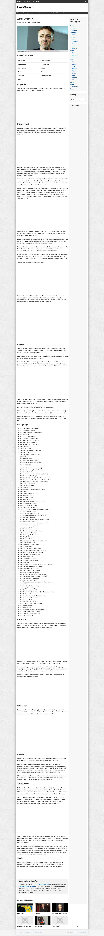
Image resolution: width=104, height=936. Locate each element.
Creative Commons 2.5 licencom (27, 886)
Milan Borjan (20, 913)
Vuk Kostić (37, 913)
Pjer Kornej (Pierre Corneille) (59, 913)
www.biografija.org (44, 884)
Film (39, 22)
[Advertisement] (43, 731)
